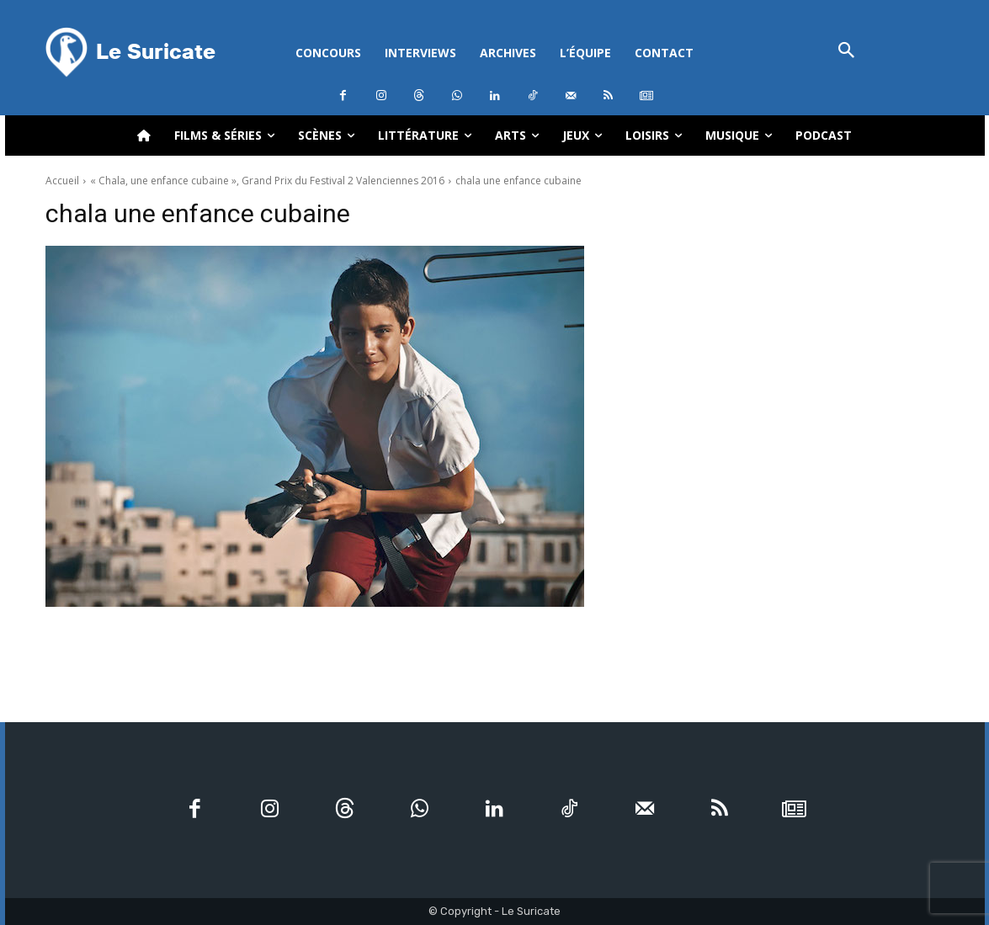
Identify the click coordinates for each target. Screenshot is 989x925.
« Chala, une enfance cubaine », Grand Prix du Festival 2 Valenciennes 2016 (267, 180)
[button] (847, 52)
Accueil (62, 180)
